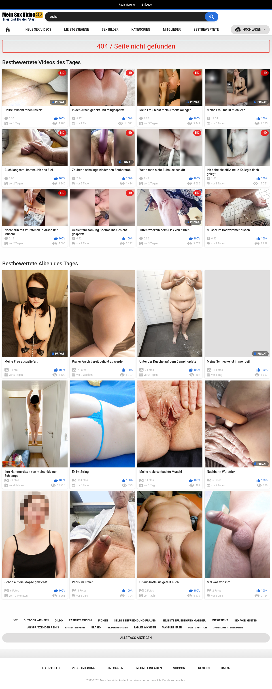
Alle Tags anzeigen (136, 638)
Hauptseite (7, 29)
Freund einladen (148, 668)
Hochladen (252, 29)
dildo (59, 620)
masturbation (197, 627)
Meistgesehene (76, 29)
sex (15, 620)
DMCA (225, 668)
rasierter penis (75, 627)
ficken (103, 620)
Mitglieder (172, 29)
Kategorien (140, 29)
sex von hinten (245, 620)
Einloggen (147, 4)
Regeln (204, 668)
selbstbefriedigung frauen (135, 620)
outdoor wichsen (36, 620)
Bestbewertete (206, 29)
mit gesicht (220, 620)
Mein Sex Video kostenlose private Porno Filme (128, 680)
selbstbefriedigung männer (184, 620)
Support (180, 668)
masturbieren (172, 627)
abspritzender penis (43, 627)
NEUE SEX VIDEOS (38, 29)
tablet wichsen (145, 627)
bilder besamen (118, 627)
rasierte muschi (80, 620)
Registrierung (127, 4)
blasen (96, 627)
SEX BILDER (110, 29)
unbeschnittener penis (228, 627)
